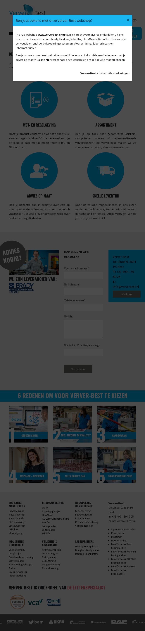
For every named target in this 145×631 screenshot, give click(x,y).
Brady (45, 507)
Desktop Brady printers (86, 546)
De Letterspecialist (86, 587)
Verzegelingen (49, 561)
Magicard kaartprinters (86, 554)
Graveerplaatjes (16, 561)
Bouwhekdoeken (83, 514)
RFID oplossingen (17, 522)
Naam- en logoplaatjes (20, 564)
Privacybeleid (118, 533)
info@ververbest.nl (126, 287)
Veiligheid (13, 529)
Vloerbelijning (16, 533)
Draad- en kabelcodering (21, 557)
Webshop (82, 33)
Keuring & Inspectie (51, 550)
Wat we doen (33, 33)
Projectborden (82, 518)
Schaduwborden (17, 526)
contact (110, 67)
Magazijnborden (17, 514)
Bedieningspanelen (18, 572)
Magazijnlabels (16, 518)
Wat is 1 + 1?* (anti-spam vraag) (82, 345)
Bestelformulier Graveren (123, 566)
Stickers (12, 568)
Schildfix (46, 533)
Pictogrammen (49, 557)
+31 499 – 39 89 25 (123, 516)
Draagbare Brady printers (87, 550)
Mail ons (127, 294)
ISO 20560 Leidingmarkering (55, 519)
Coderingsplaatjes (51, 511)
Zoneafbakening (50, 568)
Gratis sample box (127, 33)
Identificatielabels (17, 575)
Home (13, 33)
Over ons (58, 33)
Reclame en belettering (86, 522)
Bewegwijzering (16, 511)
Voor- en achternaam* (76, 268)
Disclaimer (116, 537)
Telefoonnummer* (74, 300)
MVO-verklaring (118, 540)
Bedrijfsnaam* (72, 284)
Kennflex (46, 522)
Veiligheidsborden (84, 526)
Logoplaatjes (48, 530)
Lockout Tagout (50, 553)
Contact (101, 33)
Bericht (68, 316)
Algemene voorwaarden (123, 529)
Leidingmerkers (49, 526)
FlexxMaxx (47, 515)
